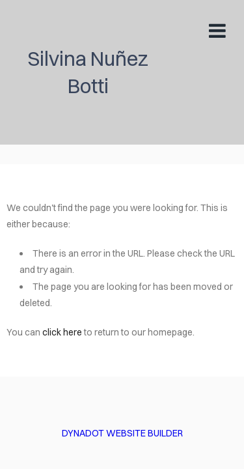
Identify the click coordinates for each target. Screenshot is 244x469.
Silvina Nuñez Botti (87, 72)
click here (62, 332)
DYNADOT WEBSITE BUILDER (122, 433)
